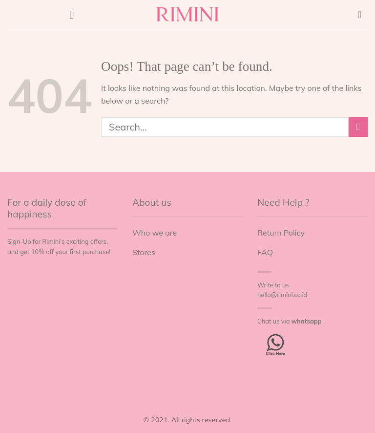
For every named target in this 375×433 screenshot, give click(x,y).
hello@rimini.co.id (282, 295)
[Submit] (358, 126)
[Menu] (76, 14)
